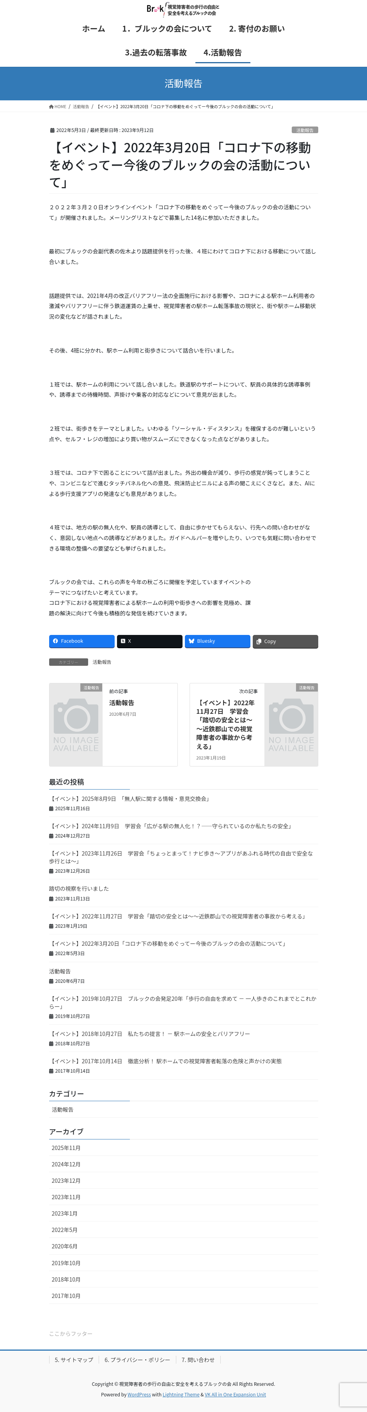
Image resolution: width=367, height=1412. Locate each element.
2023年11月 (66, 1197)
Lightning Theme (181, 1394)
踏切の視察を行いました (79, 888)
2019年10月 (66, 1263)
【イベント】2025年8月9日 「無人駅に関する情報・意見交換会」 (130, 798)
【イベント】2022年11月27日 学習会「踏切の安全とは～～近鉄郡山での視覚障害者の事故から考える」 (225, 724)
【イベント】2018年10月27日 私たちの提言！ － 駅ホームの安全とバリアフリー (149, 1034)
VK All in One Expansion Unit (235, 1394)
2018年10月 (66, 1279)
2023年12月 (66, 1180)
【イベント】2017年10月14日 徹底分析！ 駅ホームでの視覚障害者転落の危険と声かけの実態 (165, 1061)
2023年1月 (65, 1213)
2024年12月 (66, 1164)
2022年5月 (65, 1230)
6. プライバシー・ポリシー (137, 1360)
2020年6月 (65, 1246)
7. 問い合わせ (198, 1360)
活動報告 (305, 130)
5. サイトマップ (74, 1360)
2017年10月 (66, 1296)
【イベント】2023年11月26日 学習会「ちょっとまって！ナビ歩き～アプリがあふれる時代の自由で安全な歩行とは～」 (181, 857)
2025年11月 (66, 1148)
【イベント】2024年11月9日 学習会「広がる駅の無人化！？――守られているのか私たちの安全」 (171, 826)
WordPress (139, 1394)
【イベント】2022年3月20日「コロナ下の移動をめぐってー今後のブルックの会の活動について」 (168, 943)
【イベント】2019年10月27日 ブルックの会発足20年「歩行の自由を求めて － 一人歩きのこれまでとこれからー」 (183, 1002)
